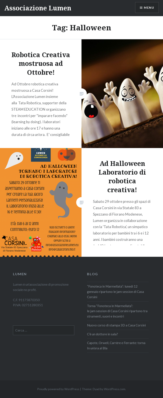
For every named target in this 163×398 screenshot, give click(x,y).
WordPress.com (114, 389)
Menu (149, 7)
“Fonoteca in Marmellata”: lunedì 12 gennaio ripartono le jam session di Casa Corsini (115, 291)
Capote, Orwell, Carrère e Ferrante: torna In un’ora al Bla (116, 345)
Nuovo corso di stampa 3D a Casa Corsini (116, 325)
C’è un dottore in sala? (103, 334)
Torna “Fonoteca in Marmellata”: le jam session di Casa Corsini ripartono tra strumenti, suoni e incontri (117, 311)
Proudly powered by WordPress (58, 389)
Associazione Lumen (37, 8)
